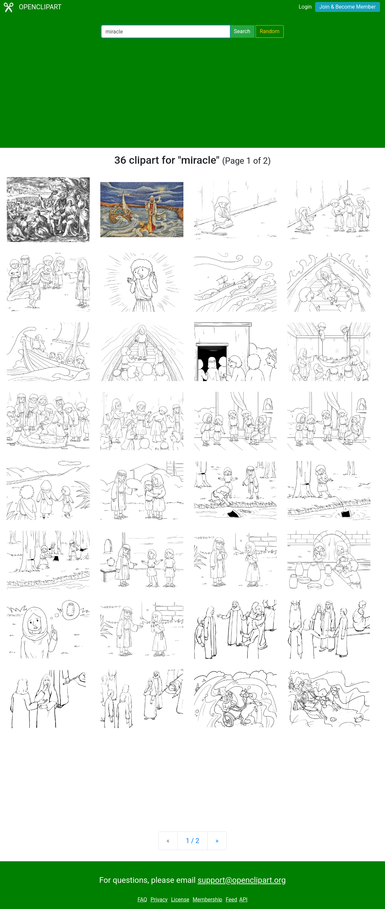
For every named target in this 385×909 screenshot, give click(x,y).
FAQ (142, 899)
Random (270, 31)
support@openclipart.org (242, 880)
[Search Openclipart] (165, 31)
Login (305, 7)
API (243, 899)
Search (242, 31)
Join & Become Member (347, 7)
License (180, 899)
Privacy (159, 899)
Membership (207, 899)
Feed (231, 899)
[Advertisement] (192, 92)
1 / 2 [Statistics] (192, 841)
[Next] (217, 840)
